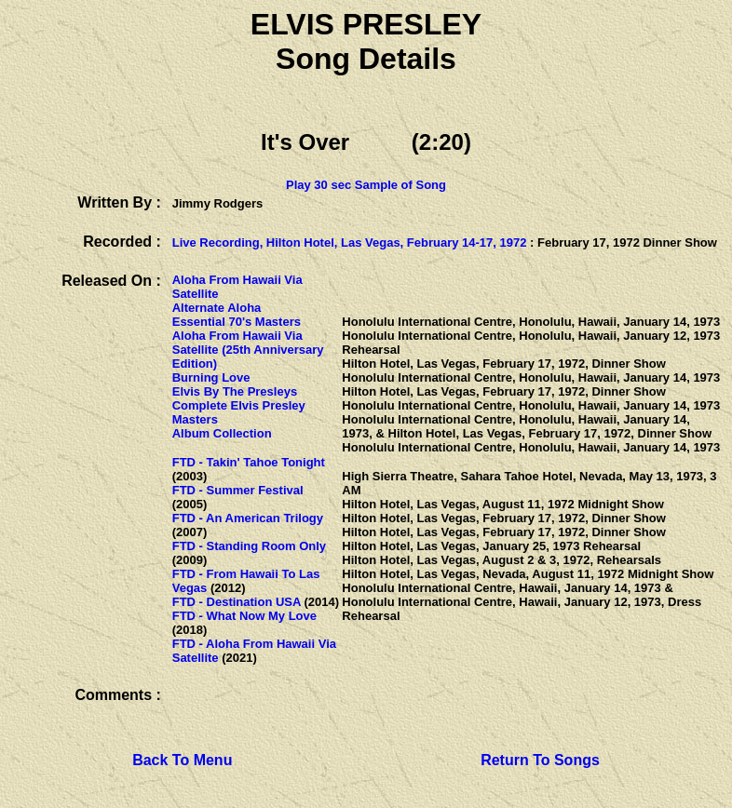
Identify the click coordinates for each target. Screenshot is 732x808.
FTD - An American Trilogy (247, 518)
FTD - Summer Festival (238, 490)
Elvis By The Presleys (234, 391)
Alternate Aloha (217, 308)
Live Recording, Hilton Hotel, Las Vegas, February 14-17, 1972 (349, 242)
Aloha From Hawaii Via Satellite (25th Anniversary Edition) (248, 349)
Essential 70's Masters (236, 322)
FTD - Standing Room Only (249, 546)
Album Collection (222, 433)
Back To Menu (182, 760)
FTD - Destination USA (236, 602)
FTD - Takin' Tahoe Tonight (248, 462)
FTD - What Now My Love (244, 616)
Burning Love (211, 377)
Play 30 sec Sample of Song (366, 185)
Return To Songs (540, 760)
